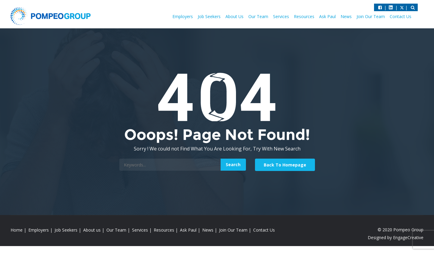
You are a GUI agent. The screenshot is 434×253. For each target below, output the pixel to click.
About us (92, 230)
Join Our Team (371, 16)
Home (17, 230)
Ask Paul (327, 16)
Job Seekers (209, 16)
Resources (304, 16)
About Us (234, 16)
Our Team (258, 16)
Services (281, 16)
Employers (182, 16)
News (346, 16)
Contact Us (400, 16)
